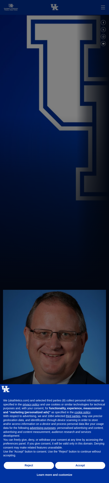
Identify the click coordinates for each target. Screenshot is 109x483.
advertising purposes (43, 427)
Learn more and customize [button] (54, 474)
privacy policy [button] (31, 404)
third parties (73, 416)
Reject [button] (29, 465)
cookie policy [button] (82, 412)
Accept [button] (80, 465)
